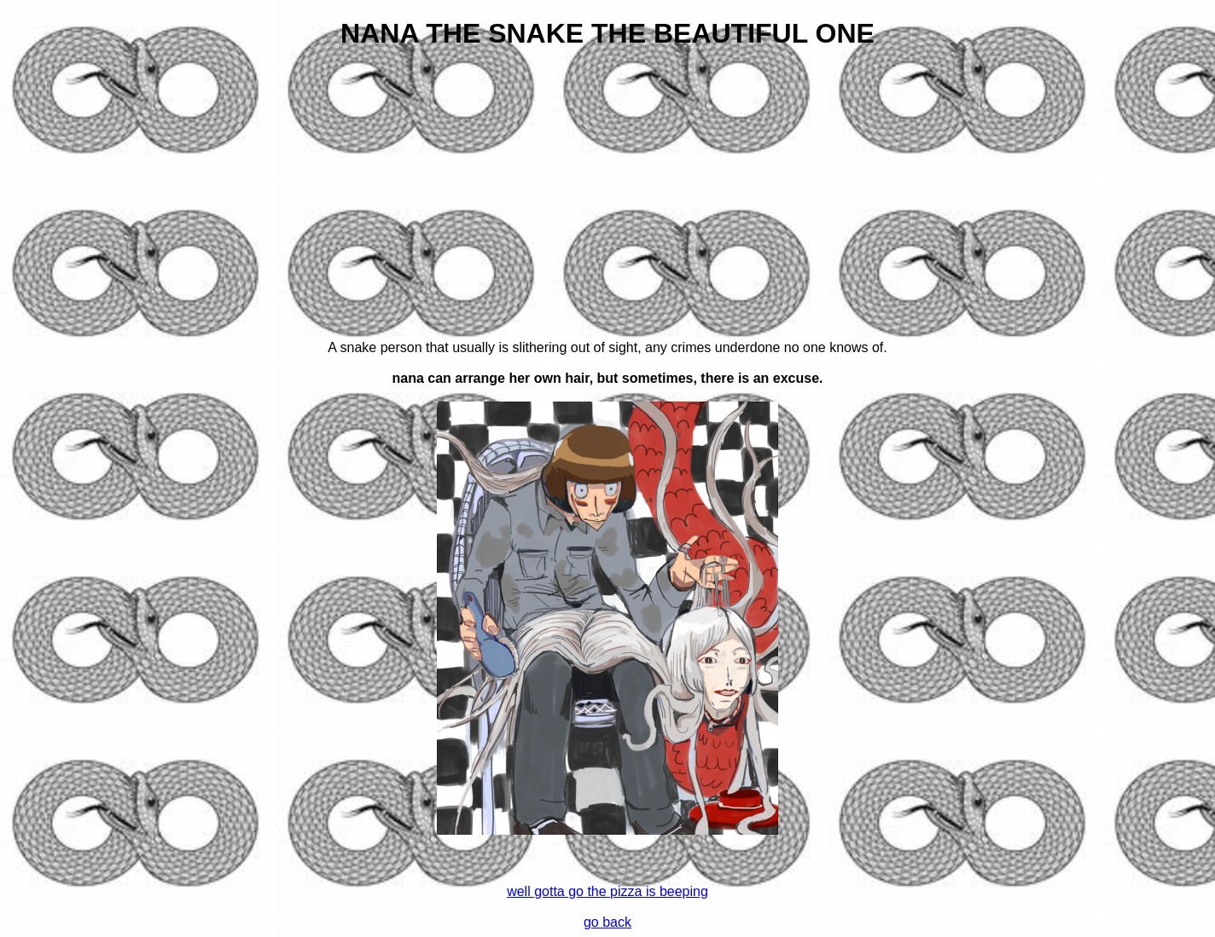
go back (607, 922)
